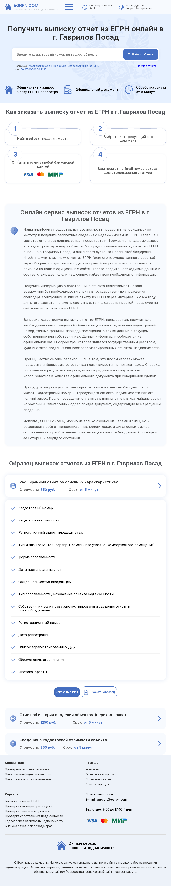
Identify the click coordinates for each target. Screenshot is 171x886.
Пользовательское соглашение (28, 779)
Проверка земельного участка (27, 811)
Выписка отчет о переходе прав (28, 826)
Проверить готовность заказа (27, 770)
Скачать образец (106, 692)
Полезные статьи (98, 779)
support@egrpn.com (139, 8)
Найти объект (140, 54)
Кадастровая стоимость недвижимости (34, 821)
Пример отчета (146, 65)
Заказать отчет (60, 692)
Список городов (97, 784)
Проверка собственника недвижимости (34, 816)
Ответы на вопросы (100, 774)
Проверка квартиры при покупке (28, 806)
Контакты (92, 770)
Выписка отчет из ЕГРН (22, 801)
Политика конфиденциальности (28, 774)
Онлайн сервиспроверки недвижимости (85, 846)
